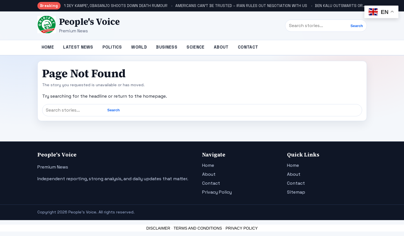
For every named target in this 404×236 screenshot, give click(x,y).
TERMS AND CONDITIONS (198, 228)
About (221, 47)
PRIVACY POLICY (242, 228)
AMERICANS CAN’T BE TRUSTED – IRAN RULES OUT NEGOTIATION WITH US (241, 5)
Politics (112, 47)
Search (356, 26)
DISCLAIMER (158, 228)
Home (48, 47)
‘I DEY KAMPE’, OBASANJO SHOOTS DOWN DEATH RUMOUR (116, 5)
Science (195, 47)
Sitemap (296, 192)
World (139, 47)
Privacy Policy (217, 192)
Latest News (78, 47)
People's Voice (89, 22)
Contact (248, 47)
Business (166, 47)
